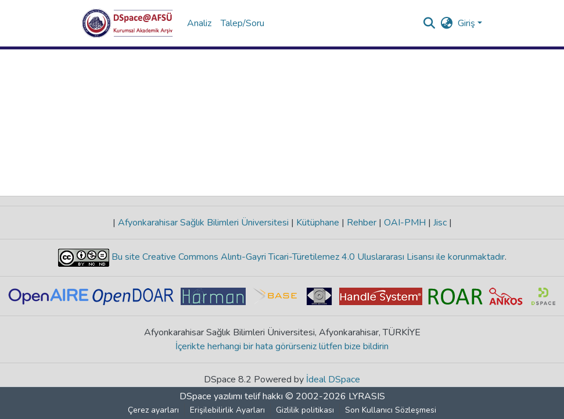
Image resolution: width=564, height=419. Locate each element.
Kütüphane (318, 222)
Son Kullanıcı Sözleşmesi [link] (390, 410)
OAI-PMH (405, 222)
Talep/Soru (242, 23)
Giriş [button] (467, 23)
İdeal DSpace (333, 379)
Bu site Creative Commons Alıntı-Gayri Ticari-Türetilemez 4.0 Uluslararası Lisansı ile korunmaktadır (307, 256)
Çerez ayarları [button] (153, 410)
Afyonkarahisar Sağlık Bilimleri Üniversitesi (203, 222)
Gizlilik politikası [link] (305, 410)
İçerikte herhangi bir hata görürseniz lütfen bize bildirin (282, 346)
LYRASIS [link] (367, 396)
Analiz (199, 23)
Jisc (440, 222)
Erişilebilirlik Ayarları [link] (227, 410)
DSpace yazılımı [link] (210, 396)
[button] (127, 23)
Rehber (361, 222)
